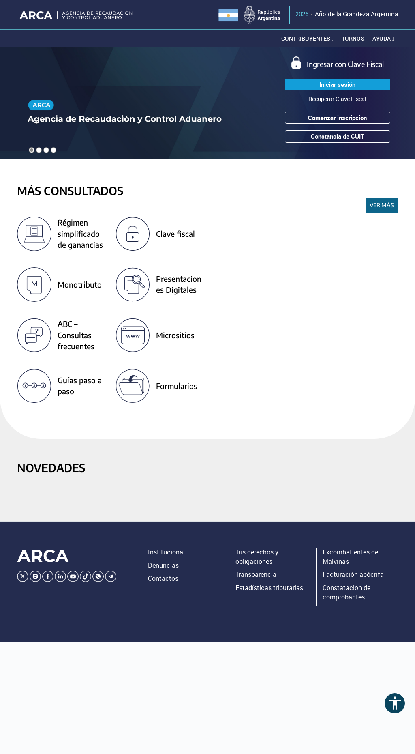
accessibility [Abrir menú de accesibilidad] (395, 703)
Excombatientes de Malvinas (350, 557)
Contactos (163, 578)
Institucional (166, 552)
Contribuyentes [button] (307, 38)
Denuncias (163, 565)
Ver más (382, 205)
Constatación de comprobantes (346, 592)
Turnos (353, 38)
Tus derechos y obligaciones (256, 557)
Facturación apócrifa (353, 574)
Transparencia (255, 574)
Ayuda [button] (383, 38)
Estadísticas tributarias (269, 587)
